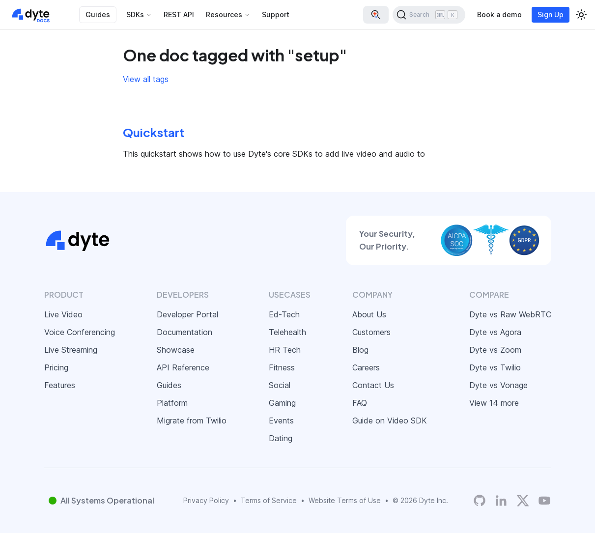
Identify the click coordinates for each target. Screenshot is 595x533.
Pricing (56, 367)
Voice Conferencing (79, 332)
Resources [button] (224, 14)
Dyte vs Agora (495, 332)
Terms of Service (269, 500)
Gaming (282, 403)
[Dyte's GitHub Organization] (479, 500)
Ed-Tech (284, 314)
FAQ (359, 403)
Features (59, 385)
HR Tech (285, 350)
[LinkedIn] (501, 500)
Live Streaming (70, 350)
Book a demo (499, 14)
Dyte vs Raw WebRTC (510, 314)
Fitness (282, 367)
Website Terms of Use (345, 500)
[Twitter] (523, 500)
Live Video (63, 314)
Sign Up (551, 14)
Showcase (176, 350)
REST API (179, 14)
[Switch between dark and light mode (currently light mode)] (581, 15)
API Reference (183, 367)
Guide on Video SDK (389, 420)
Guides (97, 14)
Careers (366, 367)
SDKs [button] (135, 14)
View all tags (146, 79)
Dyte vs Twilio (495, 367)
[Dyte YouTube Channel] (544, 500)
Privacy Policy (206, 500)
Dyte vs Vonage (498, 385)
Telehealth (287, 332)
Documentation (184, 332)
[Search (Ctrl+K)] (429, 15)
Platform (172, 403)
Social (279, 385)
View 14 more (494, 403)
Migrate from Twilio (192, 420)
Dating (280, 438)
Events (281, 420)
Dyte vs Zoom (495, 350)
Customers (371, 332)
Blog (360, 350)
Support (275, 14)
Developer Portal (187, 314)
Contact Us (373, 385)
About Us (369, 314)
